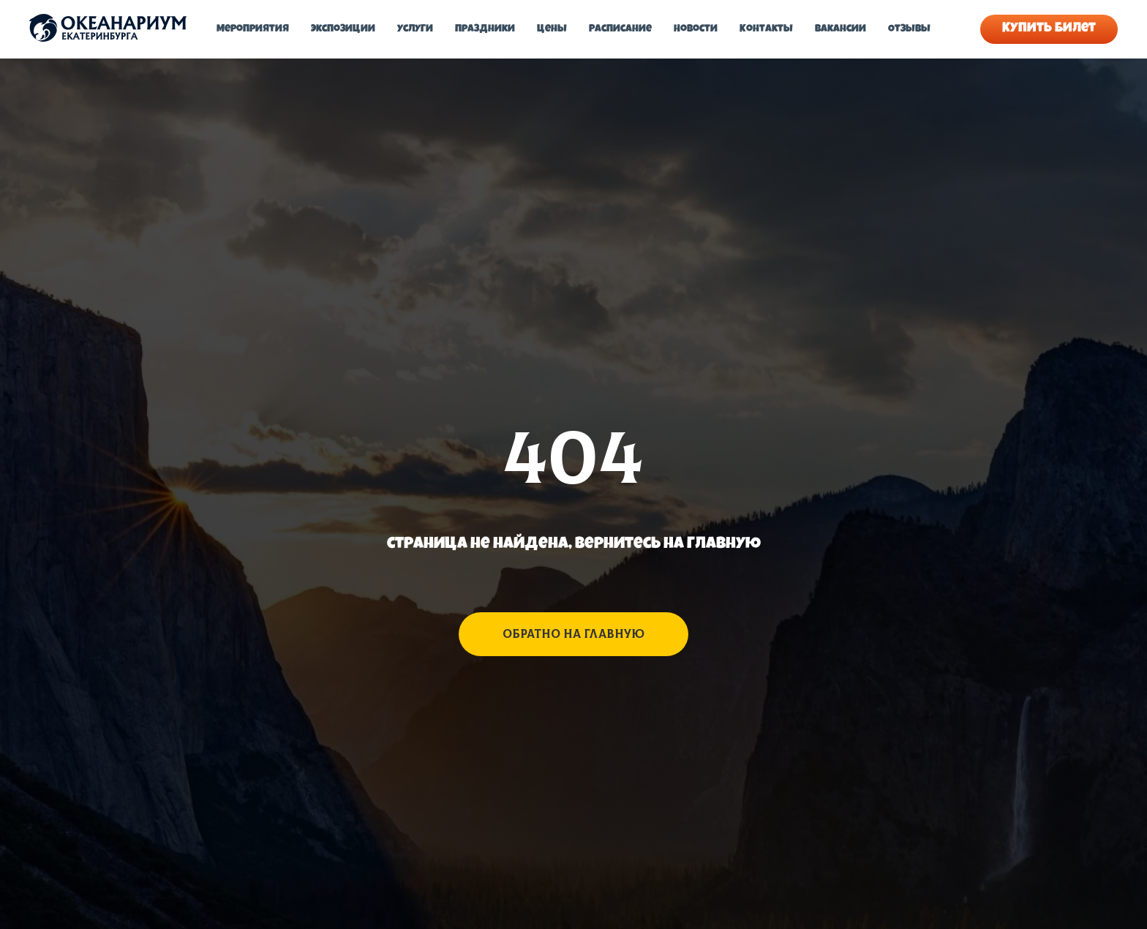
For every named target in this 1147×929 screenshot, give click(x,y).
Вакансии (840, 29)
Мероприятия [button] (253, 29)
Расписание (620, 29)
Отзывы (909, 29)
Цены (552, 29)
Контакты (766, 29)
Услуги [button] (415, 29)
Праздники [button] (485, 29)
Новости (696, 29)
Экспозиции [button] (343, 29)
